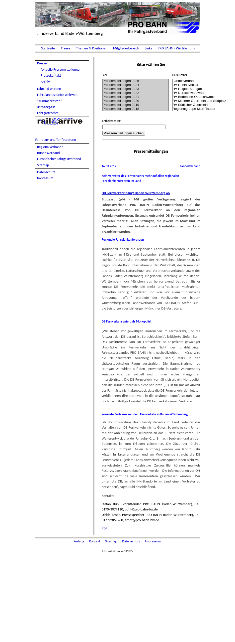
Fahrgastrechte (48, 113)
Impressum (45, 178)
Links (148, 48)
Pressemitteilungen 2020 (136, 101)
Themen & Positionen (91, 48)
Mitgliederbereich (126, 48)
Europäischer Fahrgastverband (59, 159)
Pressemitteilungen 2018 (136, 109)
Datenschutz (46, 172)
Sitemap (43, 165)
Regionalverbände (50, 147)
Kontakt (95, 541)
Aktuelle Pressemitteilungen (61, 69)
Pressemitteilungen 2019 (136, 105)
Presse (65, 48)
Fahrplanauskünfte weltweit (57, 94)
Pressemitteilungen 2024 (136, 85)
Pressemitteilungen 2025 (136, 81)
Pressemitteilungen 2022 (136, 93)
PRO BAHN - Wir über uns (176, 48)
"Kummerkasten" (49, 101)
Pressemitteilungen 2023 (136, 89)
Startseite (48, 48)
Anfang (79, 541)
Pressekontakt (51, 75)
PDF (104, 528)
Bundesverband (48, 153)
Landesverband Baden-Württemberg (70, 33)
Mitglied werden (49, 88)
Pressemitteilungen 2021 (136, 97)
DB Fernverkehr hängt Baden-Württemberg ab (136, 193)
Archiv (45, 81)
